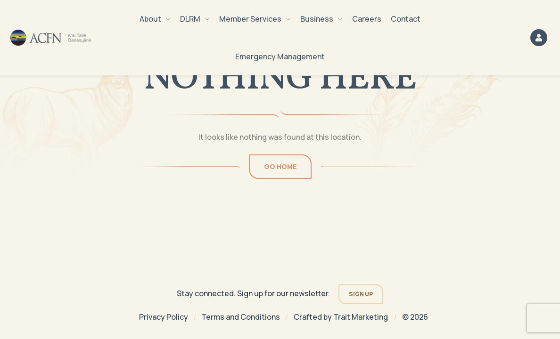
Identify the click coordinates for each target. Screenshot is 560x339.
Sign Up (361, 294)
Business (321, 19)
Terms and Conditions (240, 317)
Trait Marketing (360, 317)
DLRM (195, 19)
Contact (405, 19)
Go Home (280, 166)
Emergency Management (280, 56)
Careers (366, 19)
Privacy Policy (163, 317)
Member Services (255, 19)
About (155, 19)
